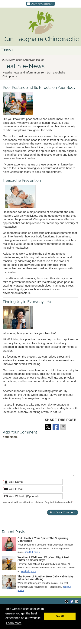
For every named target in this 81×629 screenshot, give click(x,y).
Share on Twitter (48, 427)
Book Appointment (40, 3)
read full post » (32, 552)
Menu (6, 50)
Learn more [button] (13, 623)
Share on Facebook (56, 427)
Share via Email (63, 427)
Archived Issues (34, 59)
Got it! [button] (60, 616)
